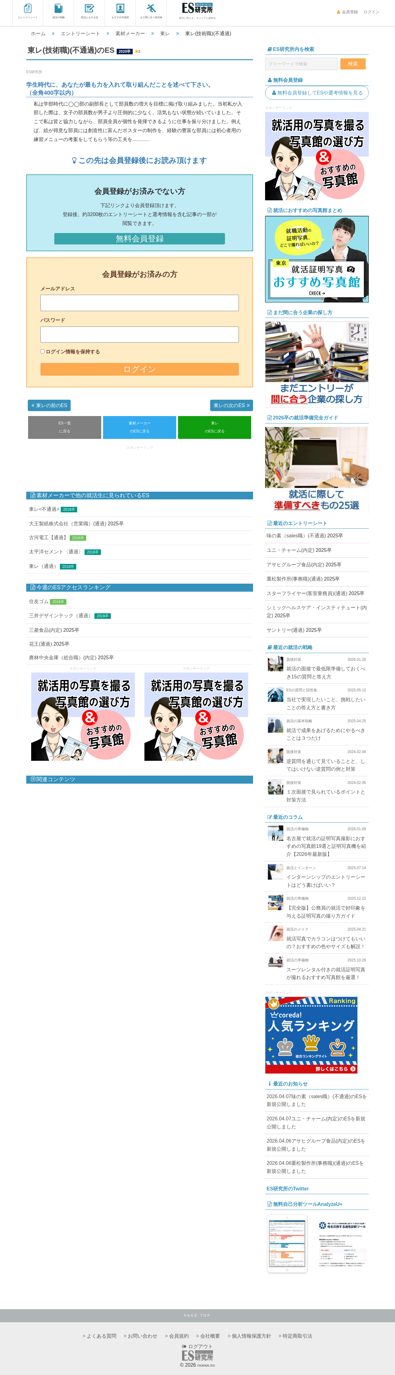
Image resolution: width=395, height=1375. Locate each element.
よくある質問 (101, 1336)
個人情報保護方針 (251, 1336)
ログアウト (197, 1346)
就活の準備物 (297, 829)
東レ (165, 33)
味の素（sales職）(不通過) (296, 535)
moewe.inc (206, 1365)
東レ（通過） (44, 566)
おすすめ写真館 (120, 11)
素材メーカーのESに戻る (140, 427)
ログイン (371, 12)
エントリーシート (28, 11)
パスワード (52, 320)
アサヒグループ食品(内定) (295, 564)
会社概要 (210, 1336)
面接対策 (293, 659)
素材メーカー (130, 33)
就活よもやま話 (89, 11)
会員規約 (179, 1336)
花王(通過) (40, 644)
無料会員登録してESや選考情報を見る (317, 92)
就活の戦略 (58, 11)
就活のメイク (297, 929)
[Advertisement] (139, 465)
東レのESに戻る (215, 427)
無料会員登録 (140, 238)
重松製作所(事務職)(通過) (294, 578)
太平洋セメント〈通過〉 (56, 551)
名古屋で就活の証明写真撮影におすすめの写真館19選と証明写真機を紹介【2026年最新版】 (326, 846)
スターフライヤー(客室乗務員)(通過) (307, 593)
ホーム (38, 33)
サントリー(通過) (286, 630)
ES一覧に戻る (65, 427)
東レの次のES (232, 405)
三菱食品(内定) (45, 630)
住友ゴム (39, 601)
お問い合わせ (142, 1336)
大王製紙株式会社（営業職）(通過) (67, 523)
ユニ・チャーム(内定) (290, 550)
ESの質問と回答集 (301, 690)
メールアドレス (57, 288)
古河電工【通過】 (49, 537)
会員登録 (347, 12)
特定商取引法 (297, 1336)
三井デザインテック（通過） (61, 615)
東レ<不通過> (44, 509)
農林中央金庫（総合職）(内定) (63, 657)
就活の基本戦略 (299, 721)
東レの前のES (48, 405)
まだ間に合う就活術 (151, 11)
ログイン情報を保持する (73, 351)
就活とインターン (301, 868)
